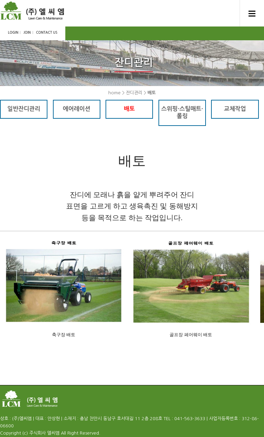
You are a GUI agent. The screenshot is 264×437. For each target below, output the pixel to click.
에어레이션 (76, 109)
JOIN (27, 32)
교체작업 (235, 109)
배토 (129, 109)
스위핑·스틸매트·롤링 (182, 112)
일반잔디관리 (23, 109)
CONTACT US (46, 32)
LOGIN (13, 32)
